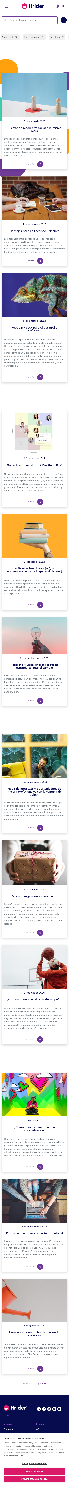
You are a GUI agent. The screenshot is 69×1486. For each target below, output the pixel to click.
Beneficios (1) (57, 37)
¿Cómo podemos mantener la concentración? (34, 1129)
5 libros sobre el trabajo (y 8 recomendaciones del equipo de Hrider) (34, 570)
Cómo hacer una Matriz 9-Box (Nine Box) (34, 465)
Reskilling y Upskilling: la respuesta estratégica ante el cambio (35, 666)
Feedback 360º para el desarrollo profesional (34, 329)
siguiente (41, 1383)
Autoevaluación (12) (34, 37)
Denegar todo (34, 1471)
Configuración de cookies (34, 1463)
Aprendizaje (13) (10, 37)
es (63, 6)
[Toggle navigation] (5, 6)
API (38, 1429)
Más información (16, 1456)
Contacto (8, 1429)
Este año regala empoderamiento (34, 896)
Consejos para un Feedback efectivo (34, 231)
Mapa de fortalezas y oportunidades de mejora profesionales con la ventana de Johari (35, 791)
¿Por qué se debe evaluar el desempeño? (35, 999)
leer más (34, 164)
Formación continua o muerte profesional (34, 1233)
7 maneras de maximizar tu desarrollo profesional (34, 1334)
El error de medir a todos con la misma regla (34, 129)
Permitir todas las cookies (34, 1479)
